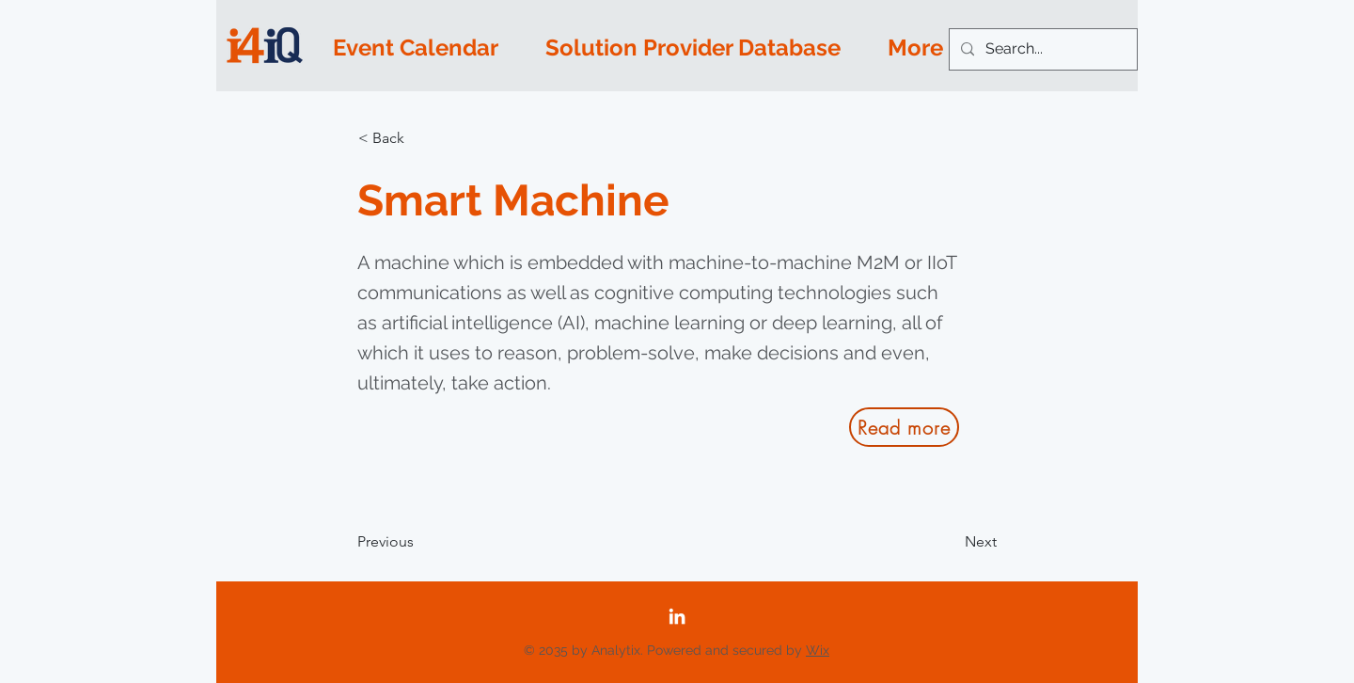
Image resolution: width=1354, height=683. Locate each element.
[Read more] (904, 427)
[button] (420, 138)
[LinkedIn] (677, 616)
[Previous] (419, 542)
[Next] (950, 542)
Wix (817, 650)
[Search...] (1041, 49)
